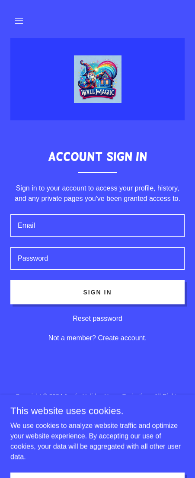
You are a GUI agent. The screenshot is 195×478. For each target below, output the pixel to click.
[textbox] (97, 225)
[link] (97, 79)
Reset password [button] (97, 318)
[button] (19, 20)
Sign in (97, 292)
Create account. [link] (122, 338)
